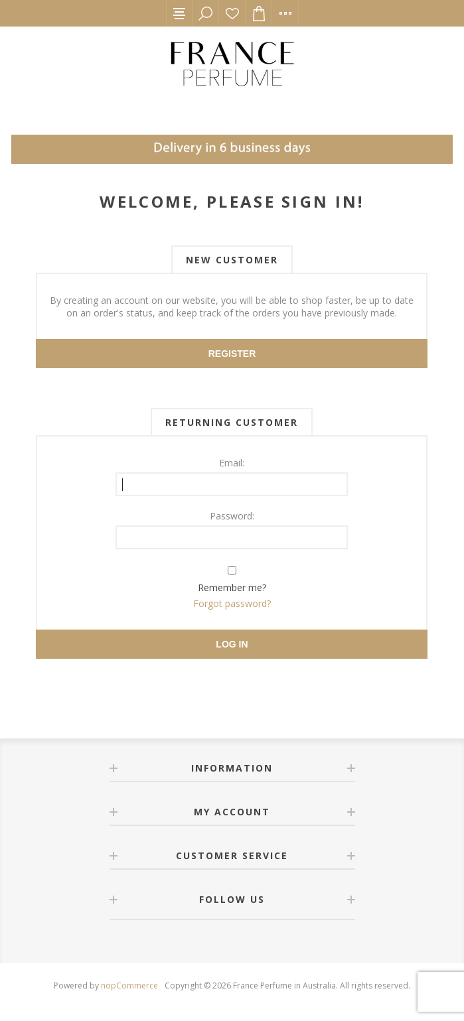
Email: (231, 462)
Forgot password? (232, 603)
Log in (232, 644)
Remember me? (232, 587)
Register (232, 353)
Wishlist (232, 13)
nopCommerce (129, 985)
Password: (232, 516)
